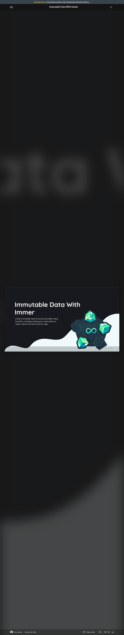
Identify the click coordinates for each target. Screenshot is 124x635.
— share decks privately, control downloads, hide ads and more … (62, 2)
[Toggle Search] (111, 7)
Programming (89, 632)
